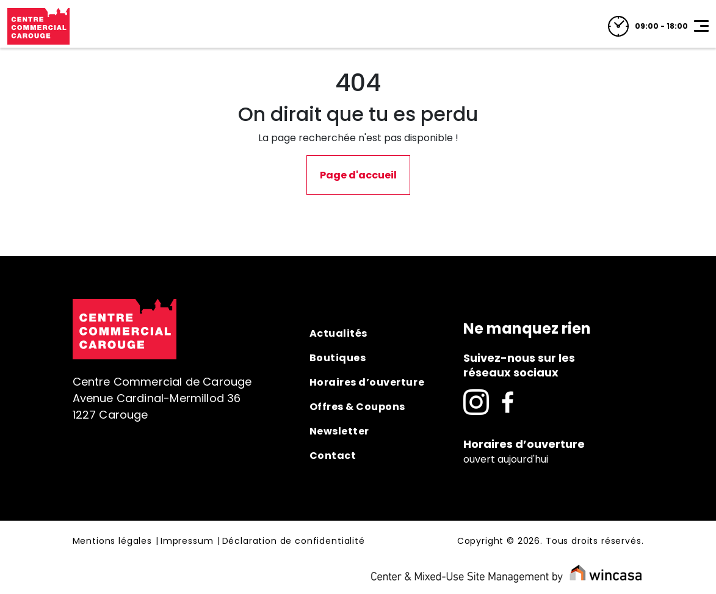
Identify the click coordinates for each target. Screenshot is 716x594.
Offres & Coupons (357, 407)
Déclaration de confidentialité (293, 541)
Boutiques (337, 358)
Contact (332, 456)
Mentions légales (112, 541)
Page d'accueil (358, 175)
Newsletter (339, 431)
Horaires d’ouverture (367, 382)
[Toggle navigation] (701, 26)
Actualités (338, 333)
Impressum (187, 541)
